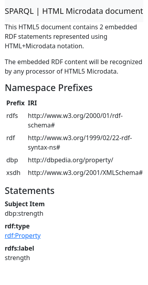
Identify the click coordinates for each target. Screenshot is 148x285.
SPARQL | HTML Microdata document (74, 11)
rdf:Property (23, 235)
